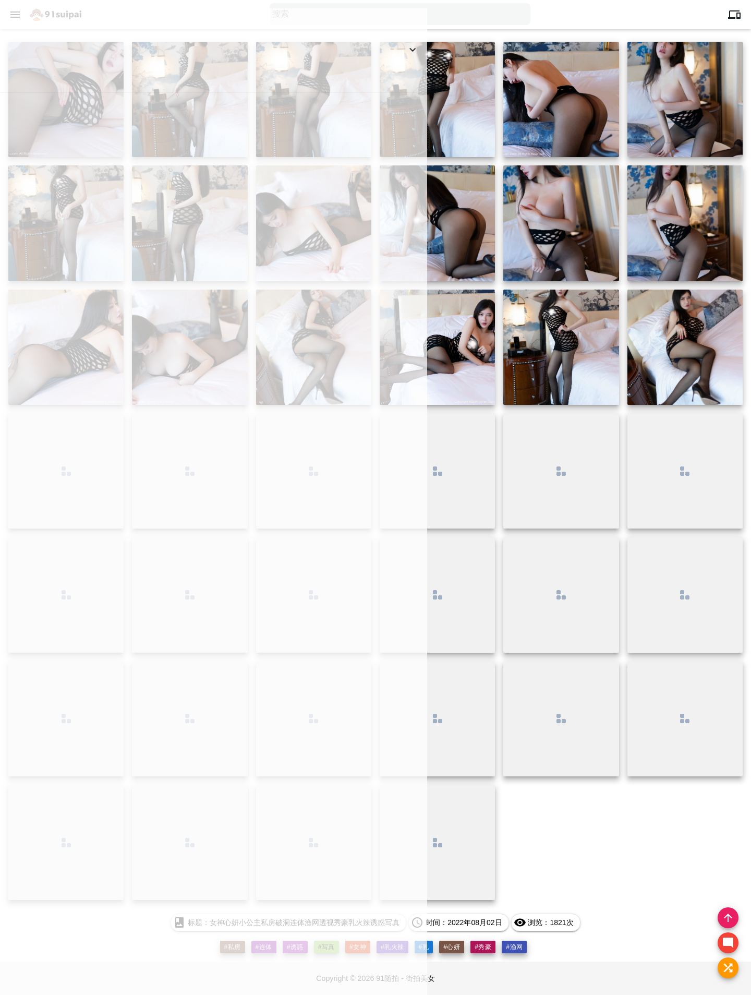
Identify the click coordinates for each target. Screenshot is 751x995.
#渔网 (514, 947)
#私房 (232, 947)
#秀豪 (483, 947)
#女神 (357, 947)
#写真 (326, 947)
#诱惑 (294, 947)
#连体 (263, 947)
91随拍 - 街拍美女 (407, 978)
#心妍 (452, 947)
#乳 (424, 947)
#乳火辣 (392, 947)
